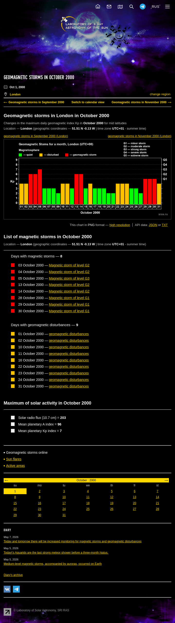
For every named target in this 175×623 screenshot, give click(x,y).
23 (39, 509)
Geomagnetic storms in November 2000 (139, 102)
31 (64, 515)
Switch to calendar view (87, 102)
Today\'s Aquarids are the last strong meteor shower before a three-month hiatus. (56, 552)
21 (157, 503)
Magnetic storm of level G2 (69, 265)
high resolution (120, 225)
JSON (153, 225)
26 (111, 509)
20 (134, 503)
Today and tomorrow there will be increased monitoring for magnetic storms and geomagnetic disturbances (72, 541)
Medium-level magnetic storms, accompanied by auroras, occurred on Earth (53, 564)
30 (39, 515)
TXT (165, 225)
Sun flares (13, 459)
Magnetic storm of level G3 (69, 278)
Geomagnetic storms (24, 77)
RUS (155, 7)
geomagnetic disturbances (69, 334)
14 (157, 497)
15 (15, 503)
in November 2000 (139, 136)
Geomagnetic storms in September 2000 (36, 102)
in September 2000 (36, 136)
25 (87, 509)
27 (134, 509)
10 (64, 497)
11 (87, 497)
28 (157, 509)
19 (111, 503)
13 (134, 497)
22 (15, 509)
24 (64, 509)
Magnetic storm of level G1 (69, 298)
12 (111, 497)
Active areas (15, 466)
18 (87, 503)
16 (39, 503)
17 (64, 503)
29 (15, 515)
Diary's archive (13, 575)
